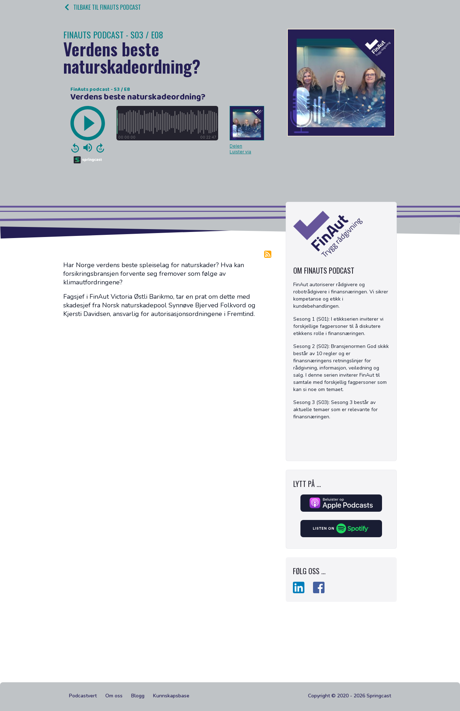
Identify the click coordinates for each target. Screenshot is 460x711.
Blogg (137, 695)
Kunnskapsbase (171, 695)
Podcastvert (83, 695)
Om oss (114, 695)
